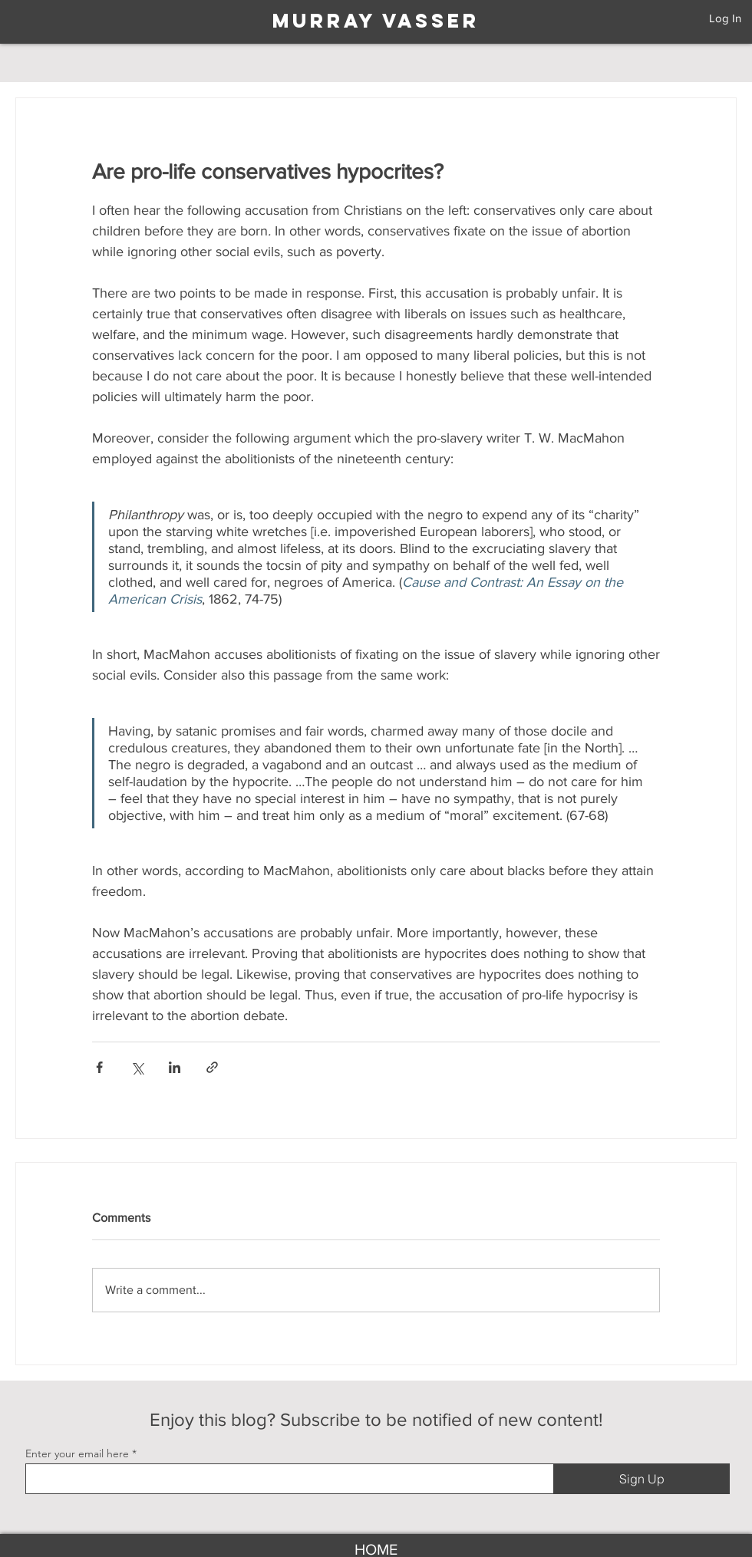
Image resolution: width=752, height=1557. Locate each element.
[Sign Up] (641, 1478)
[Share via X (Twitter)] (137, 1067)
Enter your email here (77, 1453)
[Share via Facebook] (99, 1067)
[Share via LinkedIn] (174, 1067)
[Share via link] (212, 1067)
